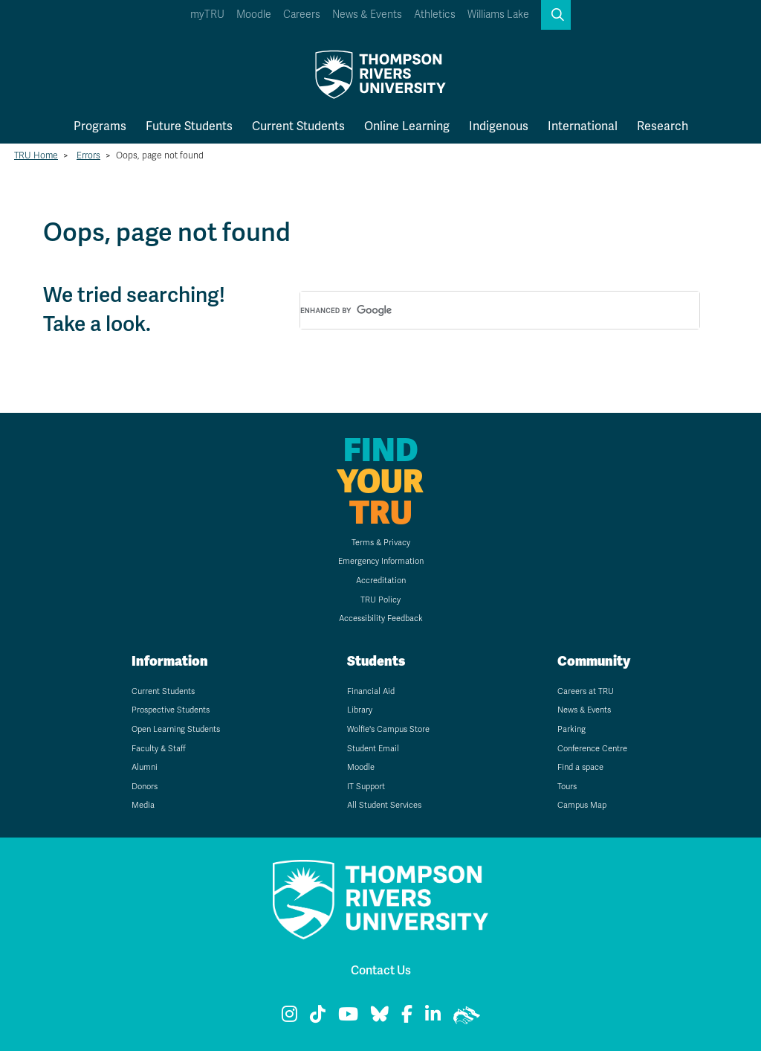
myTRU (207, 14)
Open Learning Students (176, 729)
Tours (567, 786)
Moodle (253, 14)
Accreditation (381, 580)
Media (143, 805)
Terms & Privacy (381, 542)
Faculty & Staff (159, 748)
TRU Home (36, 155)
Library (359, 710)
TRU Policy (380, 600)
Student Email (373, 748)
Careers (301, 14)
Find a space (580, 767)
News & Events (367, 14)
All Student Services (384, 805)
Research (662, 126)
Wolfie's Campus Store (388, 729)
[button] (556, 15)
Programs (100, 126)
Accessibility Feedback (381, 618)
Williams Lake (498, 14)
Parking (571, 729)
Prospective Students (171, 710)
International (583, 126)
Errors (88, 155)
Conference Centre (592, 748)
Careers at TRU (585, 691)
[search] (482, 311)
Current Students (298, 126)
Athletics (435, 14)
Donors (145, 786)
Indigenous (498, 126)
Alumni (145, 767)
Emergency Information (381, 561)
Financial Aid (371, 691)
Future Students (189, 126)
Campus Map (581, 805)
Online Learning (407, 126)
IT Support (366, 786)
